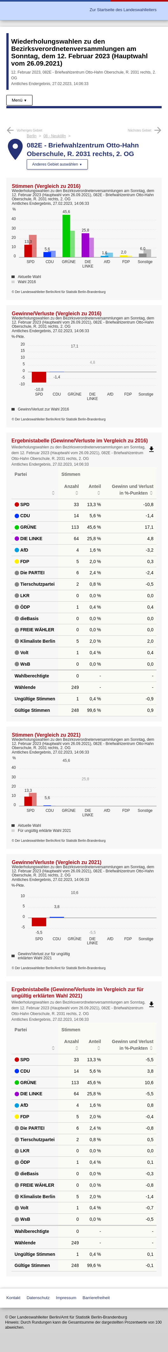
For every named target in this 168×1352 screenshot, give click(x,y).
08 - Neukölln (54, 136)
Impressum (66, 1297)
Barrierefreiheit (96, 1297)
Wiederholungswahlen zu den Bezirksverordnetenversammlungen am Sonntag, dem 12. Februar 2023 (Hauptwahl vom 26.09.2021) (79, 52)
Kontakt (13, 1297)
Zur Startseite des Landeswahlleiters (123, 9)
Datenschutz (38, 1297)
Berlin (32, 136)
